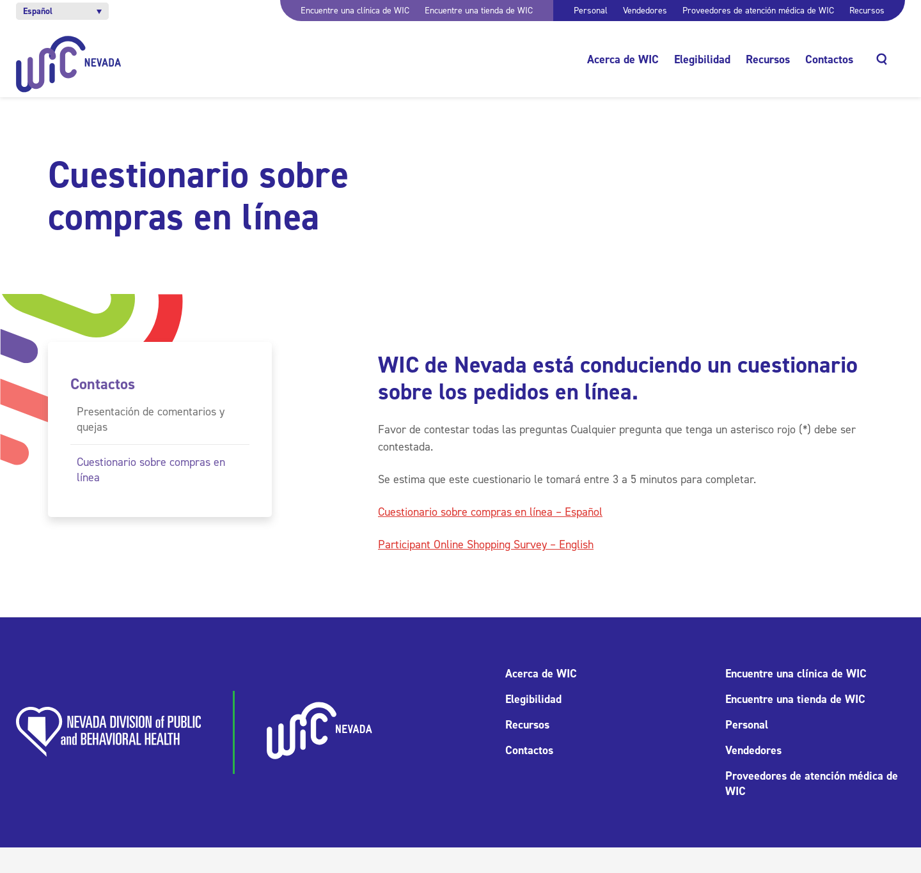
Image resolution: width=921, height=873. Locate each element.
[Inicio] (69, 64)
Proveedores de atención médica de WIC (758, 10)
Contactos (829, 59)
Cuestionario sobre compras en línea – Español (490, 512)
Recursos (867, 10)
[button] (62, 11)
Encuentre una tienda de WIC (479, 10)
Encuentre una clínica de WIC (355, 10)
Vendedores (645, 10)
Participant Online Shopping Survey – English (486, 544)
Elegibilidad (702, 59)
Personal (591, 10)
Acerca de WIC (623, 59)
